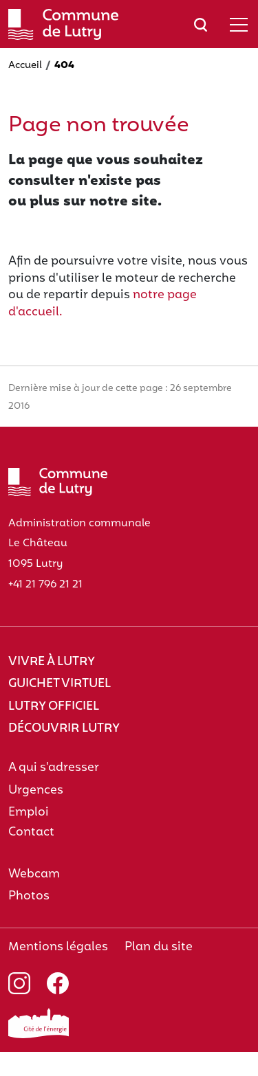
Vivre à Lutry (51, 662)
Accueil (25, 66)
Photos (29, 896)
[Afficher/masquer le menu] (239, 24)
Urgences (35, 790)
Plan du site (159, 947)
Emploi (28, 812)
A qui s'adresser (53, 768)
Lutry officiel (53, 706)
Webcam (34, 874)
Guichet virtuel (59, 684)
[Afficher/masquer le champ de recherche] (200, 24)
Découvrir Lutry (64, 728)
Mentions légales (58, 947)
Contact (31, 832)
